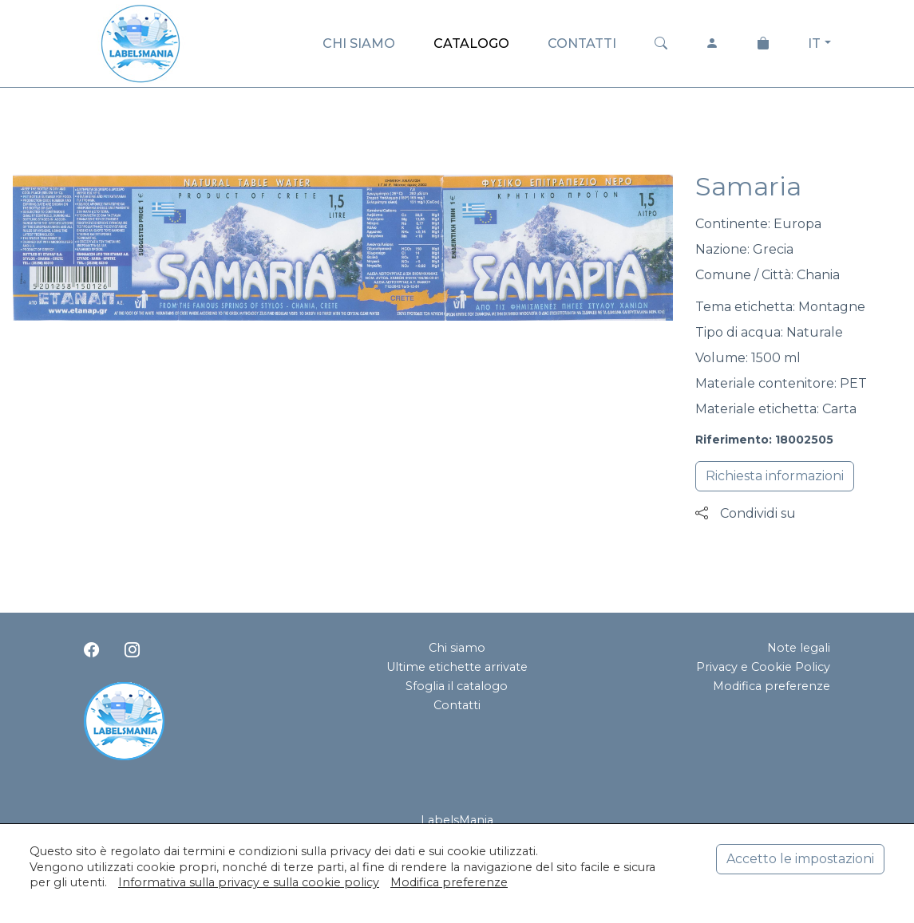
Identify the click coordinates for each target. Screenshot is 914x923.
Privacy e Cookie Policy (763, 667)
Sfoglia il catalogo (457, 686)
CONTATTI (582, 43)
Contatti (457, 705)
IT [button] (814, 43)
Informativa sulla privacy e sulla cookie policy (248, 882)
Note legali (798, 648)
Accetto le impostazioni (800, 858)
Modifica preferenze (771, 686)
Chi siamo (457, 648)
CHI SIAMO (358, 43)
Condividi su (745, 513)
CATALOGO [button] (471, 43)
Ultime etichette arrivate (457, 667)
